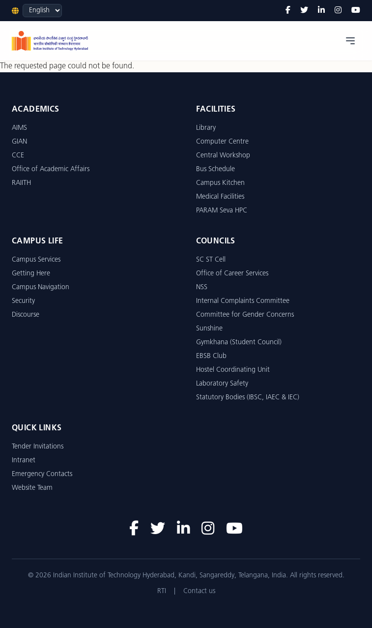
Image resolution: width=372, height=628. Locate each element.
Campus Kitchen (220, 183)
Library (206, 128)
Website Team (32, 488)
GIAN (19, 142)
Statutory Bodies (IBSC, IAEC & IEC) (247, 397)
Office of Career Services (232, 273)
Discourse (25, 315)
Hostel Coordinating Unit (233, 370)
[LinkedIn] (321, 11)
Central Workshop (223, 155)
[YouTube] (355, 11)
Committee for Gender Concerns (245, 315)
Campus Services (36, 260)
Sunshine (209, 328)
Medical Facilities (220, 197)
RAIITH (21, 183)
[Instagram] (338, 11)
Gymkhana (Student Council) (239, 342)
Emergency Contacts (42, 474)
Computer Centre (222, 142)
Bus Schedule (215, 169)
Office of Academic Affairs (50, 169)
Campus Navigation (40, 287)
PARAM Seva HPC (221, 210)
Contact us (199, 591)
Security (23, 301)
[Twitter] (304, 11)
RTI (161, 591)
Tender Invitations (37, 446)
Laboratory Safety (222, 384)
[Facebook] (288, 11)
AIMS (19, 128)
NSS (201, 287)
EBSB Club (211, 356)
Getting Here (31, 273)
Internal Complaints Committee (242, 301)
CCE (18, 155)
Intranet (23, 460)
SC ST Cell (211, 260)
